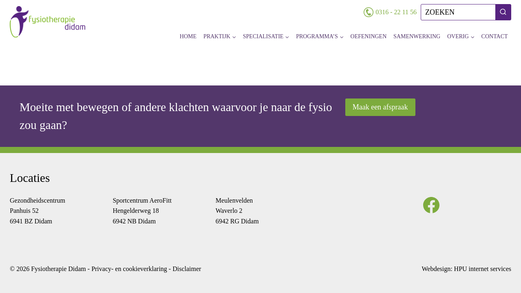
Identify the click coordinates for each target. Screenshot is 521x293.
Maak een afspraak (380, 107)
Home (188, 36)
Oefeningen (369, 36)
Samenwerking (416, 36)
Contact (494, 36)
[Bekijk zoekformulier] (466, 12)
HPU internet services (482, 268)
